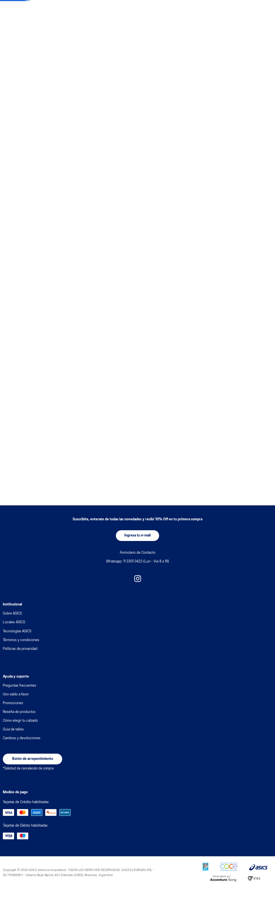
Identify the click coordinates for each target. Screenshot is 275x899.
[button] (137, 535)
